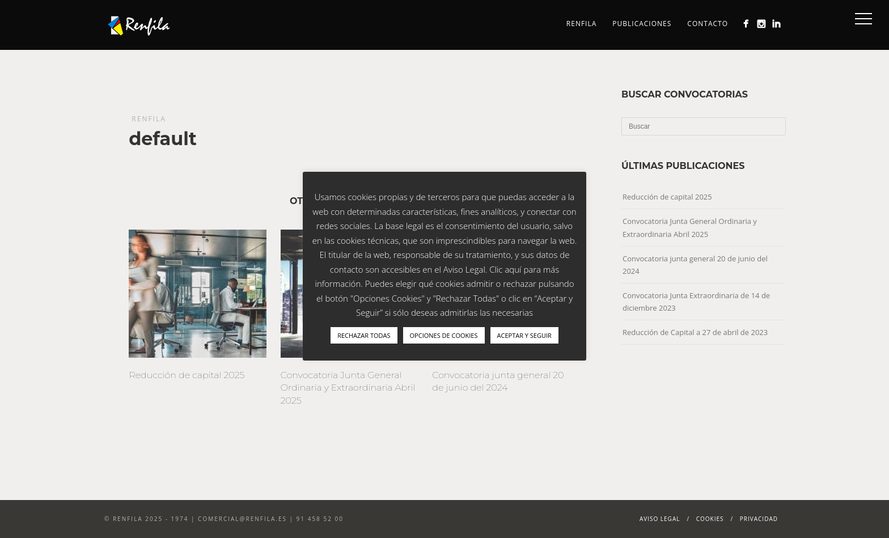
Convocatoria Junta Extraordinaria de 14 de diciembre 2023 (696, 301)
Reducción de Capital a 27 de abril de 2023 (695, 332)
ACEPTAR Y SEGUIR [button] (524, 335)
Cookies (710, 519)
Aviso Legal (660, 519)
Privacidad (759, 519)
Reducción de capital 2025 (186, 375)
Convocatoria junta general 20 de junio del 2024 (695, 264)
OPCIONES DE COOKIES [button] (444, 335)
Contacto (707, 23)
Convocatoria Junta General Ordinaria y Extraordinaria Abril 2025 (348, 388)
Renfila (581, 23)
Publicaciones (641, 23)
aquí (513, 269)
